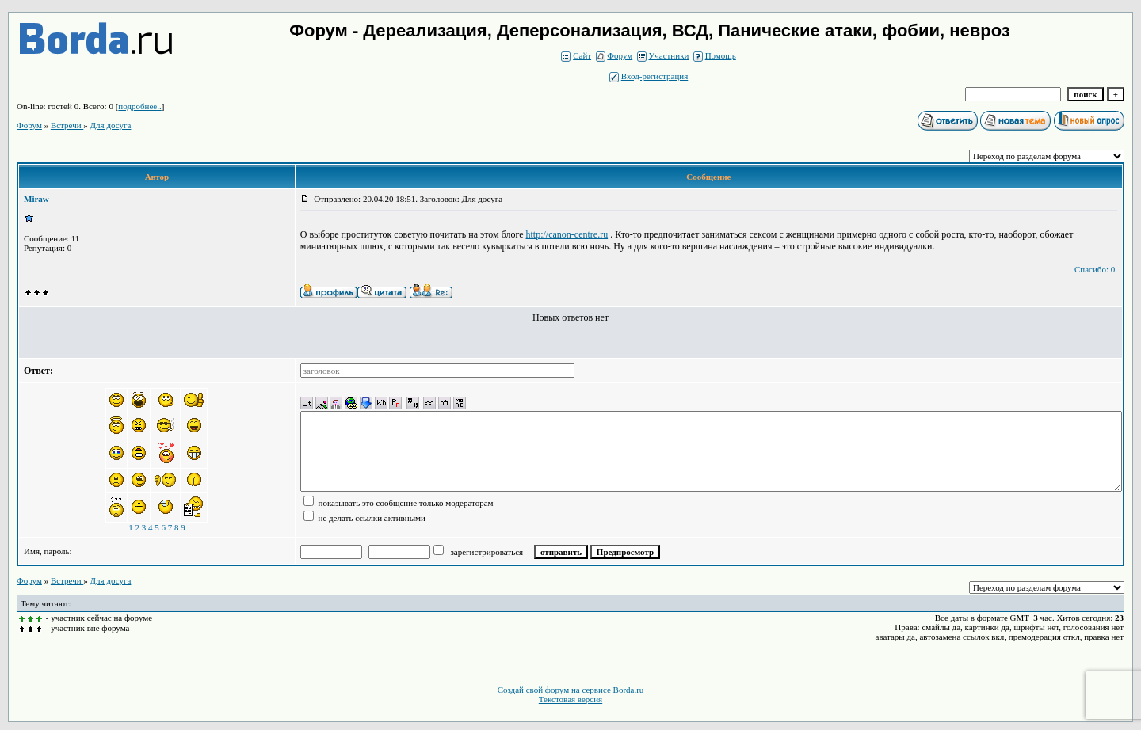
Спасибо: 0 (1094, 269)
